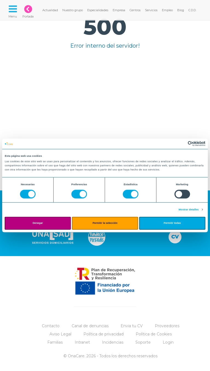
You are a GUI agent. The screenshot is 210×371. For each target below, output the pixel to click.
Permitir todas (172, 223)
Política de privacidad (103, 334)
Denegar (38, 223)
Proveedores (167, 325)
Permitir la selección (104, 223)
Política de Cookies (154, 334)
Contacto (51, 325)
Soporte (143, 342)
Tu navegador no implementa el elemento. (105, 102)
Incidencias (112, 342)
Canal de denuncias (90, 325)
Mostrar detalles (189, 209)
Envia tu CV (132, 325)
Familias (55, 342)
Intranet (82, 342)
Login (168, 342)
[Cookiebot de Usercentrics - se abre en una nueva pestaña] (181, 143)
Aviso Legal (60, 334)
